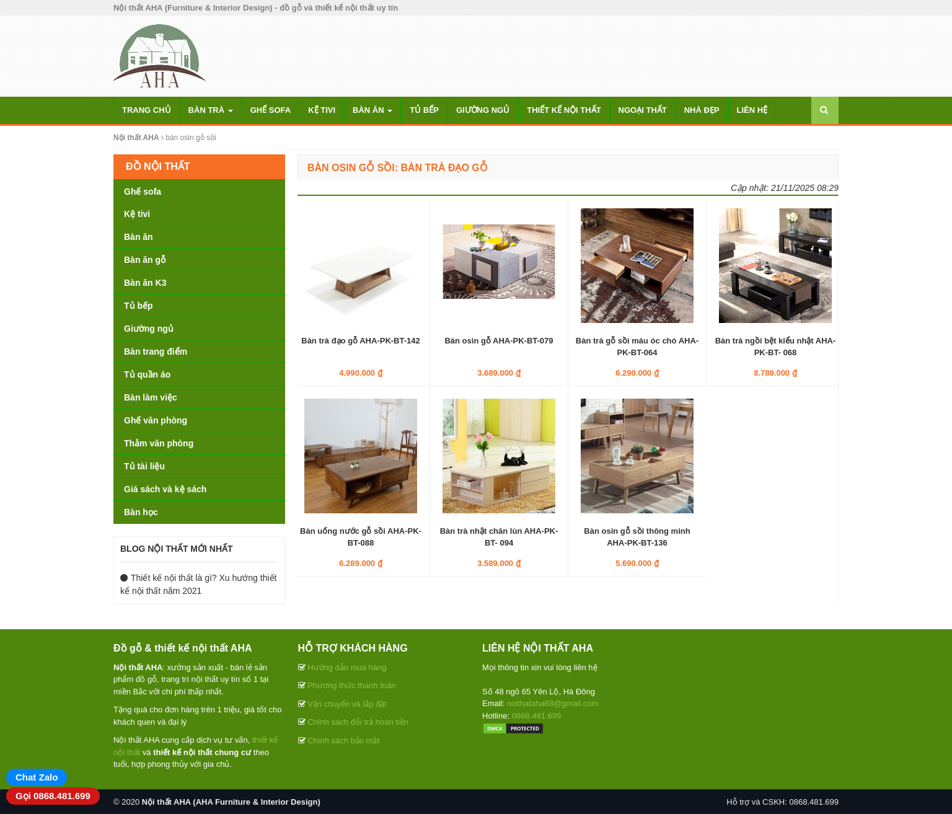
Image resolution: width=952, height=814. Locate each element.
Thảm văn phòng (158, 443)
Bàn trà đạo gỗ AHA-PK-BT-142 (360, 340)
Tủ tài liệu (144, 466)
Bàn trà (210, 110)
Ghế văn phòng (155, 420)
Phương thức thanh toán (351, 685)
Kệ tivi (321, 110)
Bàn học (141, 512)
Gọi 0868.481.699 (52, 795)
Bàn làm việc (150, 397)
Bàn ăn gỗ (144, 260)
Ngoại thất (643, 110)
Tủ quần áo (147, 374)
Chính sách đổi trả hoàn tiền (357, 722)
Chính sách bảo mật (343, 740)
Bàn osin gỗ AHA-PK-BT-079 (498, 340)
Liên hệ (752, 110)
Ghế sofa (270, 110)
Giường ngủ (482, 110)
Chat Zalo (36, 777)
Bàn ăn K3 (145, 283)
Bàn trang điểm (155, 351)
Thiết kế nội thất (564, 110)
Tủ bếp (424, 110)
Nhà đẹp (702, 110)
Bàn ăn (372, 110)
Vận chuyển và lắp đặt (347, 704)
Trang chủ (146, 110)
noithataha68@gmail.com (553, 703)
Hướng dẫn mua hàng (346, 667)
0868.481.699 (537, 715)
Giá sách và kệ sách (165, 489)
